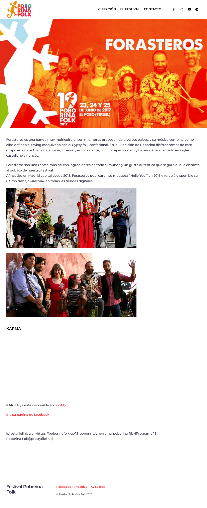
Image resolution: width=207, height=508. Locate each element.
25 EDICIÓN (107, 9)
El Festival (129, 9)
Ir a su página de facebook (27, 415)
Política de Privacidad (72, 487)
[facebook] (174, 9)
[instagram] (182, 9)
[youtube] (189, 9)
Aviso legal (98, 487)
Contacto (152, 9)
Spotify (60, 405)
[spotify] (197, 9)
